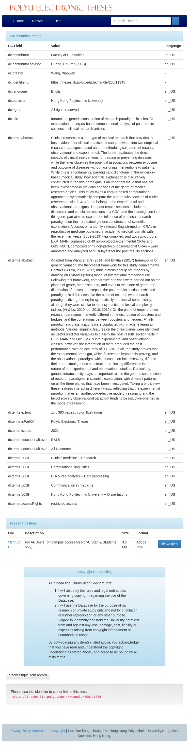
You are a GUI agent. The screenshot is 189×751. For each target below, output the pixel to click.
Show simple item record (28, 675)
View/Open (169, 544)
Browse (39, 21)
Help (58, 21)
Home (19, 21)
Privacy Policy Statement (28, 731)
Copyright (57, 731)
